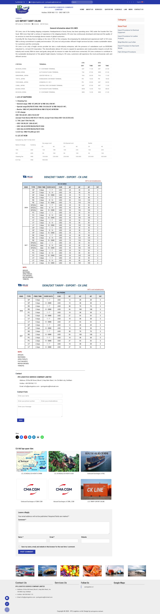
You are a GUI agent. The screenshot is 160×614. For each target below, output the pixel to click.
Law (125, 9)
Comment (22, 520)
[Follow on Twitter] (132, 2)
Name (20, 537)
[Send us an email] (134, 2)
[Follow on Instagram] (129, 2)
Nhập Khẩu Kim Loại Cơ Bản (127, 42)
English (140, 2)
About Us (89, 9)
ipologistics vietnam (97, 611)
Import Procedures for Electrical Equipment (128, 31)
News (131, 9)
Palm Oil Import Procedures (127, 52)
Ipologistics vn (88, 587)
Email (52, 537)
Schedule (118, 9)
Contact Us (138, 9)
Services (99, 9)
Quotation (109, 9)
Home (82, 9)
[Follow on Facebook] (128, 2)
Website (84, 537)
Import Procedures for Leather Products (128, 37)
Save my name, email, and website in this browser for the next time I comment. (48, 547)
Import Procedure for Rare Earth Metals (128, 47)
